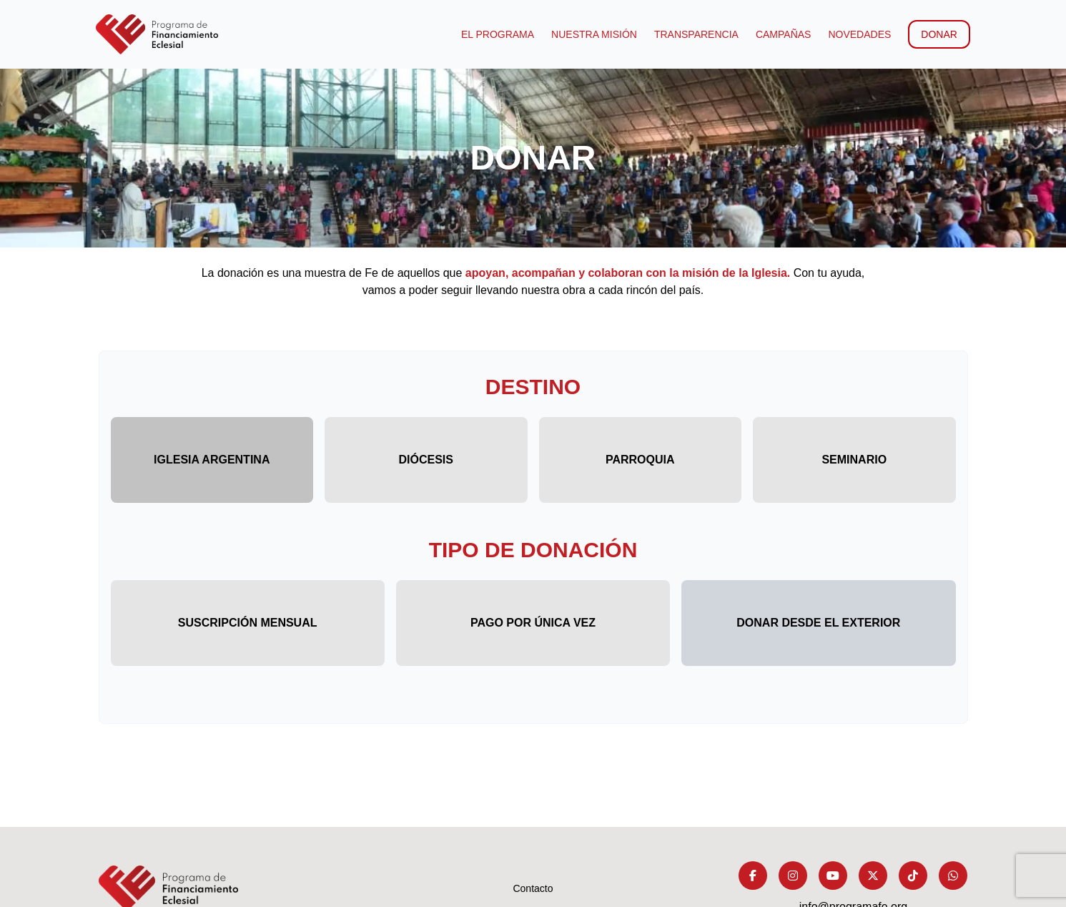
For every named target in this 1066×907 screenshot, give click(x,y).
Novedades (857, 34)
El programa (495, 34)
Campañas (781, 34)
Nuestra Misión (592, 34)
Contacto (533, 888)
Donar (937, 34)
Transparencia (693, 34)
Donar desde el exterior (818, 623)
